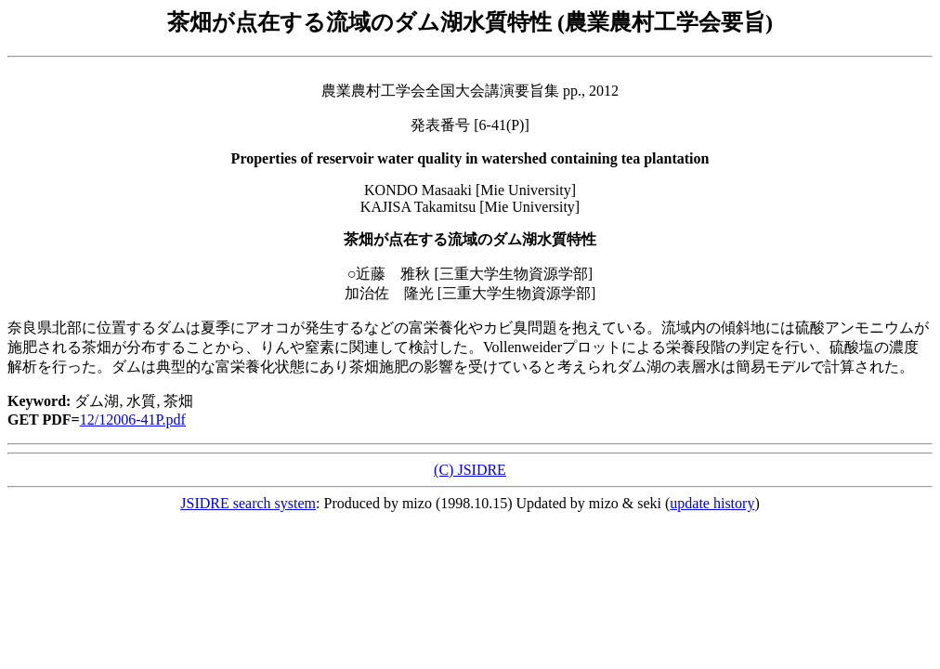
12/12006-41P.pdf (133, 419)
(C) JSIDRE (470, 470)
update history (712, 503)
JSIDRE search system (248, 503)
